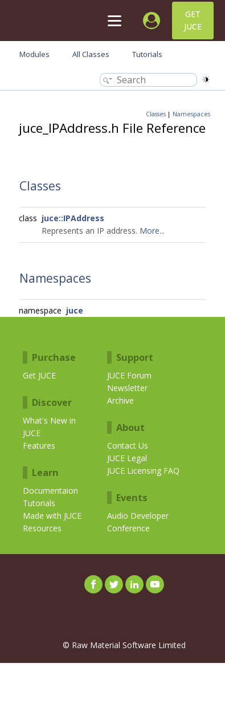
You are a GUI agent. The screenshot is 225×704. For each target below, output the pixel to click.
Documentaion (50, 490)
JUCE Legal (127, 458)
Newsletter (127, 387)
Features (39, 445)
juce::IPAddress (73, 218)
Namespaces (191, 114)
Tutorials (39, 503)
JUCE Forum (129, 375)
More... (152, 230)
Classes (156, 114)
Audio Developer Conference (138, 522)
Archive (120, 400)
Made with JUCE (52, 515)
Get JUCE (193, 20)
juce (74, 310)
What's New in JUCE (49, 426)
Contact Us (127, 445)
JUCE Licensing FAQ (143, 470)
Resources (42, 528)
